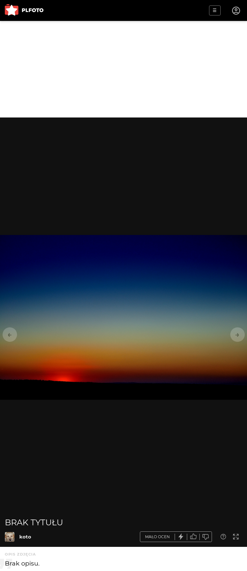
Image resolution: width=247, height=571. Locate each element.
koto (25, 537)
